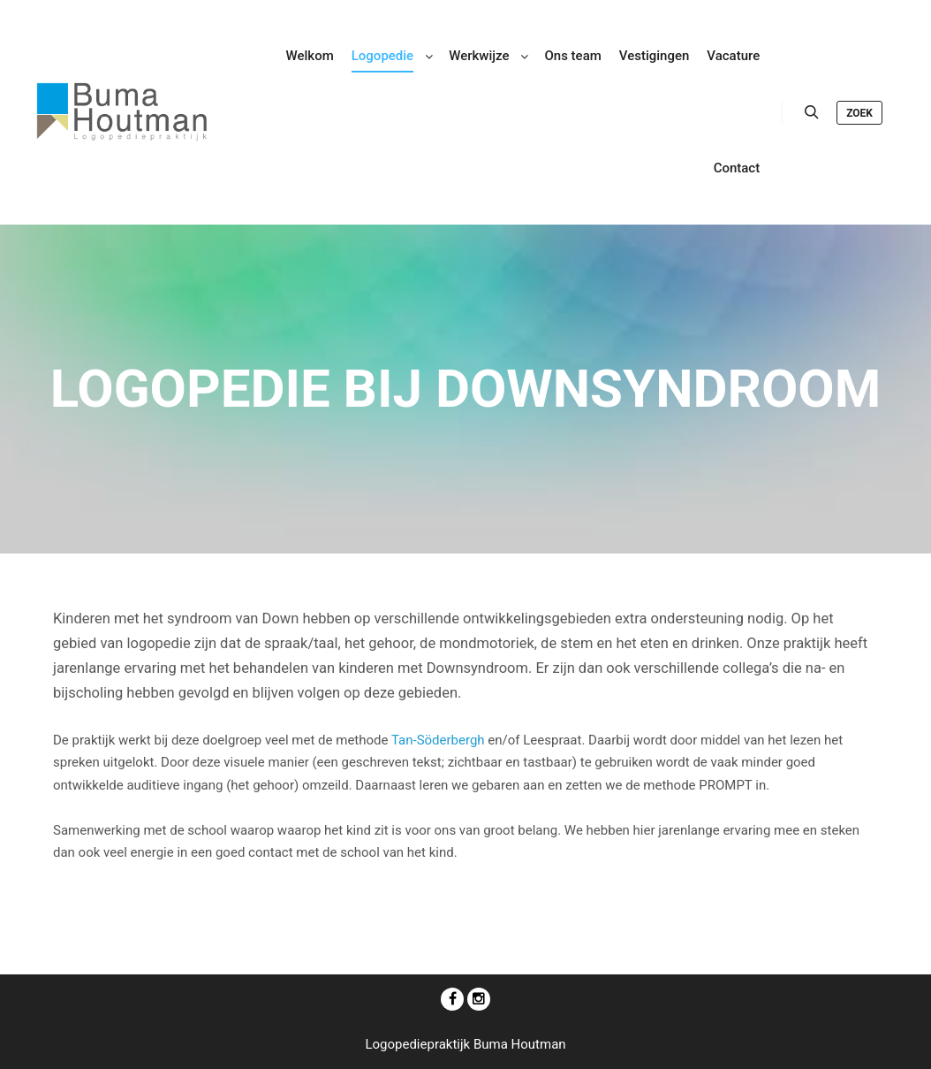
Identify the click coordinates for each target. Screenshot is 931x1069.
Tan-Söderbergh (438, 740)
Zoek (859, 113)
